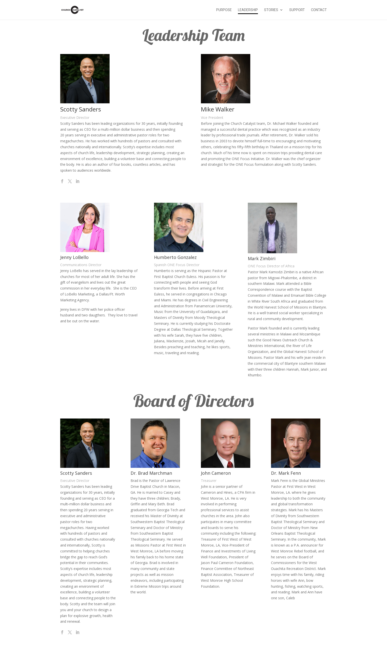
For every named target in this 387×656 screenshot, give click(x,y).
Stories (271, 10)
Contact (319, 10)
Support (297, 10)
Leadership (248, 10)
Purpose (224, 10)
